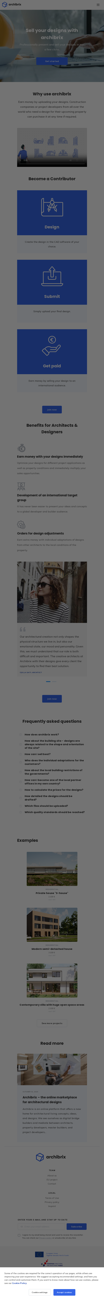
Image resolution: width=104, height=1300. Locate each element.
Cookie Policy (19, 1283)
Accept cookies (64, 1292)
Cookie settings (40, 1292)
